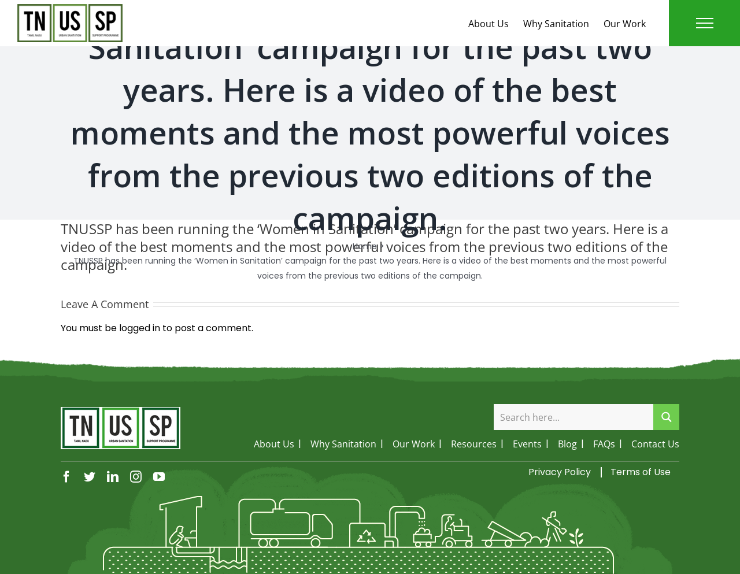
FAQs (604, 444)
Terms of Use (640, 472)
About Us (488, 23)
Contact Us (655, 444)
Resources (474, 444)
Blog (567, 444)
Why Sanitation (556, 23)
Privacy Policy (559, 472)
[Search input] (574, 417)
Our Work (625, 23)
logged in (139, 328)
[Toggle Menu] (705, 23)
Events (527, 444)
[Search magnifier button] (666, 417)
